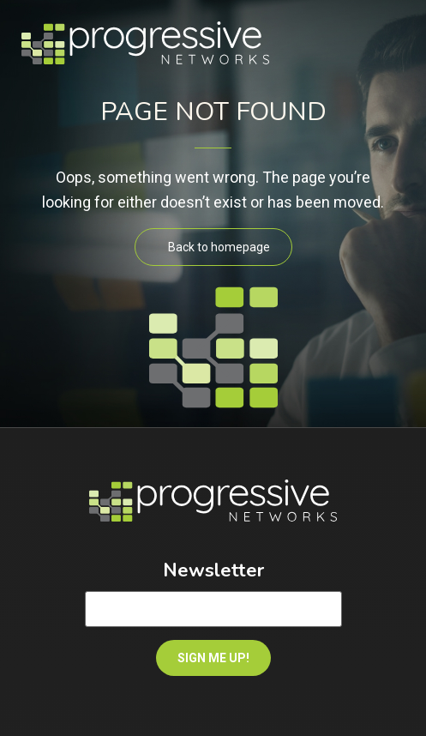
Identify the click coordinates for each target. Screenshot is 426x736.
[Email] (213, 609)
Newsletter (213, 570)
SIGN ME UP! (213, 658)
